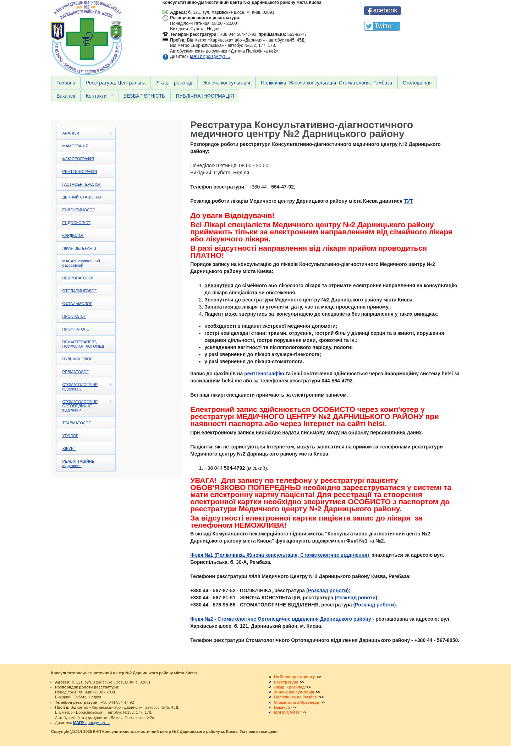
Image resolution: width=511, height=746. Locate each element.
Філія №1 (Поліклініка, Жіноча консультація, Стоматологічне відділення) (280, 555)
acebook (385, 10)
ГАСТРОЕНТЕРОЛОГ (81, 184)
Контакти (97, 96)
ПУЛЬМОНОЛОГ (77, 359)
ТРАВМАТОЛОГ (76, 423)
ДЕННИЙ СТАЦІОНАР (82, 197)
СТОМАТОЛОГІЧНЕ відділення (84, 386)
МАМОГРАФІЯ (75, 146)
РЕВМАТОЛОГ (75, 372)
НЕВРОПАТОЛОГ (78, 278)
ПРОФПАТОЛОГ (77, 329)
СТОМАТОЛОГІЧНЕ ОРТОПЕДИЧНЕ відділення (84, 405)
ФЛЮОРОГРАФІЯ (78, 159)
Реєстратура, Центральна (115, 83)
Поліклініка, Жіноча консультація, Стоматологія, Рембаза (326, 83)
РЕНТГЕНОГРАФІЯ (79, 171)
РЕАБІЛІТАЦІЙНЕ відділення (78, 463)
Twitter (383, 25)
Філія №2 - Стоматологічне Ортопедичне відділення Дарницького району (281, 619)
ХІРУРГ (69, 448)
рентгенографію (264, 373)
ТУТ (408, 201)
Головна (65, 83)
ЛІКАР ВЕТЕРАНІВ (79, 248)
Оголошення (417, 83)
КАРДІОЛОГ (73, 235)
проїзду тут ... (210, 56)
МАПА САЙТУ (287, 712)
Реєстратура (286, 682)
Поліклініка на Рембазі (296, 697)
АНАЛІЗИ (84, 133)
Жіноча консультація (226, 83)
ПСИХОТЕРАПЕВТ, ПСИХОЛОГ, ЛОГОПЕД (83, 344)
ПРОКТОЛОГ (74, 316)
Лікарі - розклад (174, 83)
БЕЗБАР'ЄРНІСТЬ (144, 96)
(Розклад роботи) (327, 590)
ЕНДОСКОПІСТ (76, 222)
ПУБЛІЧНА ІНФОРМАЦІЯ (205, 96)
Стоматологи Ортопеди (296, 702)
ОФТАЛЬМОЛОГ (77, 303)
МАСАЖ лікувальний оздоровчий (81, 263)
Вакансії (65, 96)
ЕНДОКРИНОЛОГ (78, 210)
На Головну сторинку (294, 677)
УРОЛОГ (70, 436)
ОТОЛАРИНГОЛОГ (79, 291)
